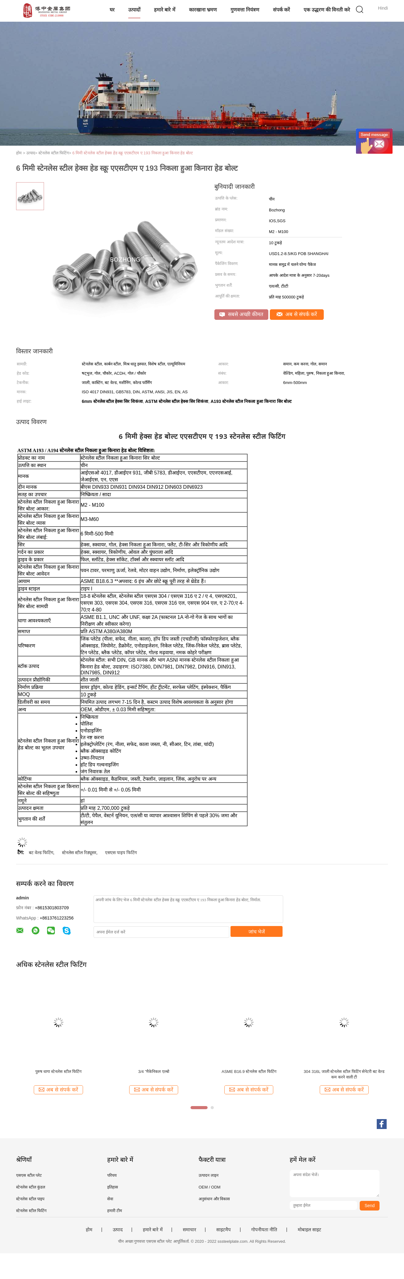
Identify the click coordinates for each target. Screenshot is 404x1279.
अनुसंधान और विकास (214, 1199)
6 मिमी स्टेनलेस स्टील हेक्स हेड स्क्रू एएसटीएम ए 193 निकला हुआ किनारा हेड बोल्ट (132, 153)
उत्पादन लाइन (208, 1175)
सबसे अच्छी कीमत (241, 314)
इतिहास (112, 1187)
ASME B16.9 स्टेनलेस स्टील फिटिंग (249, 1071)
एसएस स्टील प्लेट (29, 1175)
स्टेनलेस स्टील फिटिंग (31, 1210)
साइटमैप (223, 1230)
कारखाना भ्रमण (203, 9)
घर (112, 9)
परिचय (112, 1175)
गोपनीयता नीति (264, 1230)
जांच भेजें (256, 931)
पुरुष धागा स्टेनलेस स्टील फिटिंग (58, 1071)
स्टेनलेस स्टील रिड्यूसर (79, 852)
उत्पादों (134, 9)
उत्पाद (118, 1230)
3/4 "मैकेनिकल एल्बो (153, 1071)
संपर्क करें (281, 9)
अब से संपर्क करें (297, 314)
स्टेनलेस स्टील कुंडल (30, 1187)
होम (89, 1230)
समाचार (189, 1230)
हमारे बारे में (164, 9)
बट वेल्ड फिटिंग (41, 852)
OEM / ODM (210, 1187)
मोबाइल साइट (309, 1230)
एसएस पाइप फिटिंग (121, 852)
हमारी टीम (114, 1210)
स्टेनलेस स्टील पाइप (30, 1199)
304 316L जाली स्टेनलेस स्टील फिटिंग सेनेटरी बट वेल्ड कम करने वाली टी (344, 1074)
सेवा (110, 1199)
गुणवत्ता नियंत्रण (245, 9)
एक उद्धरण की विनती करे (327, 9)
